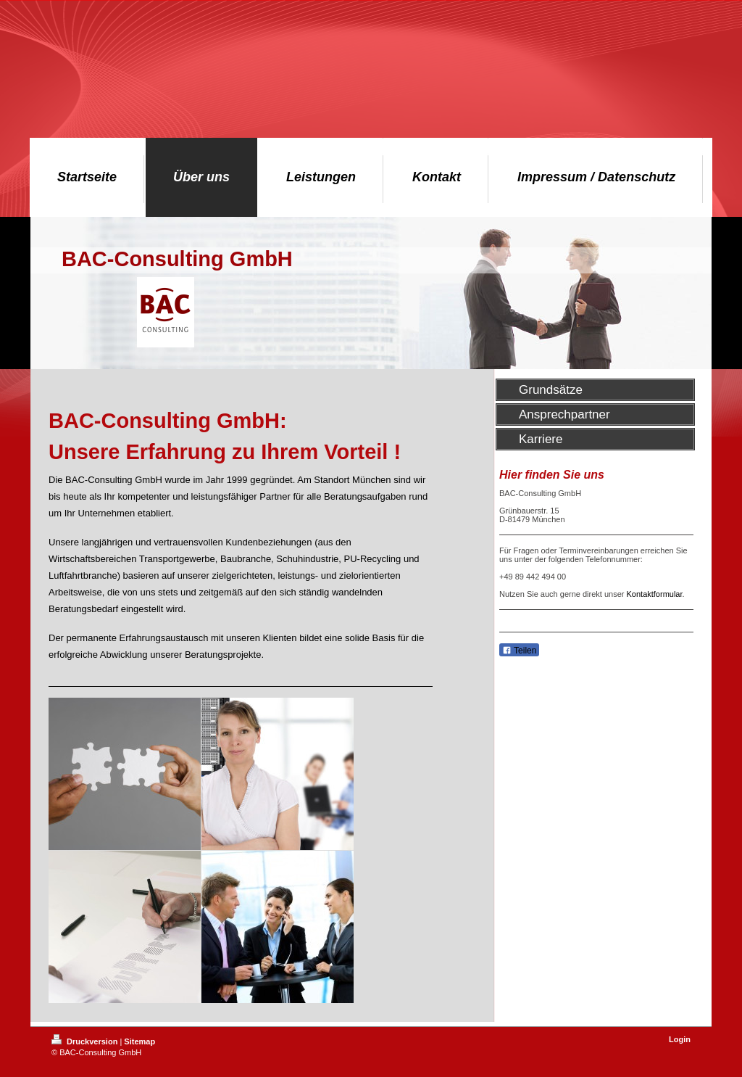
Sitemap (139, 1041)
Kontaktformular (655, 594)
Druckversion (85, 1041)
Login (680, 1039)
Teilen (519, 650)
